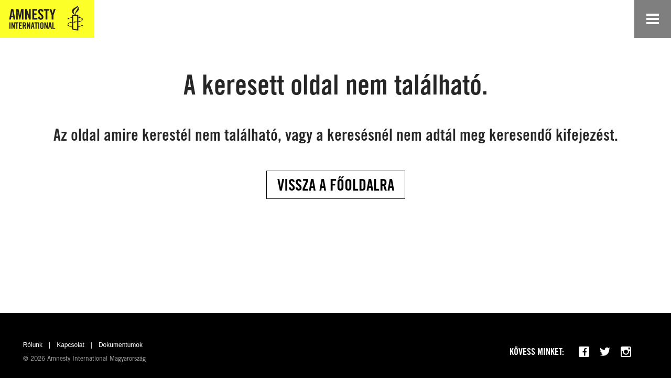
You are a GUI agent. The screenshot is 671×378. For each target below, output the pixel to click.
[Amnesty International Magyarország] (47, 19)
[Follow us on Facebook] (583, 351)
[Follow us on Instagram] (625, 351)
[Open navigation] (652, 19)
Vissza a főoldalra (335, 184)
